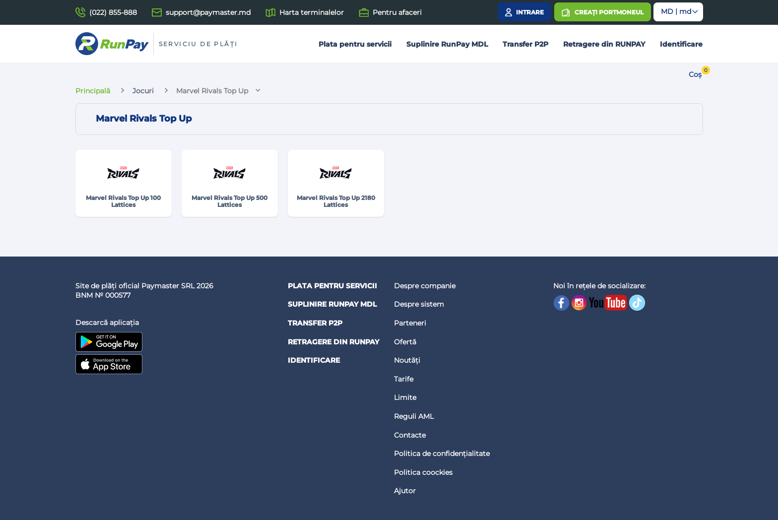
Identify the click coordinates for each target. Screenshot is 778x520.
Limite (405, 397)
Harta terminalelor (311, 12)
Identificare (681, 44)
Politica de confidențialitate (442, 453)
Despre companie (424, 285)
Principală (92, 90)
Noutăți (407, 360)
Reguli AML (414, 416)
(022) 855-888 (113, 12)
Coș (695, 74)
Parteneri (410, 323)
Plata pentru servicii (355, 44)
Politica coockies (423, 472)
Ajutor (405, 490)
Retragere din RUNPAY (604, 44)
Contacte (410, 435)
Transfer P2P (525, 44)
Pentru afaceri (397, 12)
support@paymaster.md (208, 12)
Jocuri (143, 90)
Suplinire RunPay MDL (447, 44)
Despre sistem (419, 304)
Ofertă (405, 341)
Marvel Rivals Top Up (212, 90)
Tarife (403, 379)
